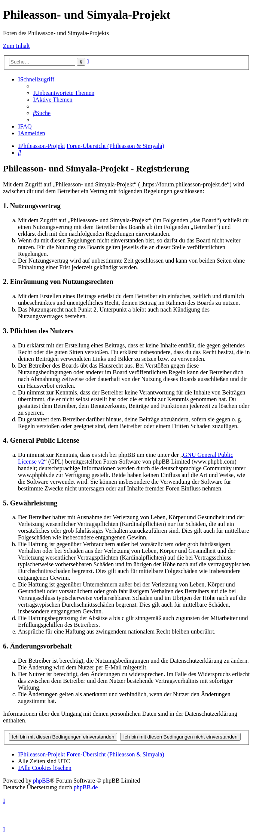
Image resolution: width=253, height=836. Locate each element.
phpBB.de (86, 787)
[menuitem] (63, 93)
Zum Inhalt (16, 46)
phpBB (41, 780)
